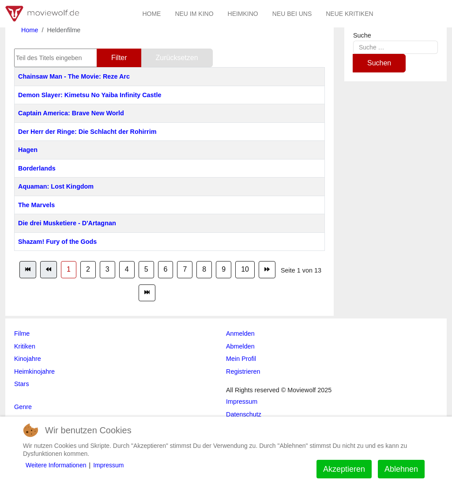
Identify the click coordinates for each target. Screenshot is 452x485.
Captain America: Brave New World (71, 113)
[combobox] (395, 47)
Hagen (28, 149)
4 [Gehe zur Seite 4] (127, 269)
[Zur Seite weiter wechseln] (267, 269)
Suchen (379, 63)
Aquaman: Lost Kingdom (56, 186)
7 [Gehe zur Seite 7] (185, 269)
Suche (362, 35)
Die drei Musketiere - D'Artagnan (67, 223)
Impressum (108, 465)
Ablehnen (401, 469)
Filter (119, 57)
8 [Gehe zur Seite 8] (204, 269)
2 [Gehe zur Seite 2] (88, 269)
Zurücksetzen (177, 57)
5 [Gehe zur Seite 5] (146, 269)
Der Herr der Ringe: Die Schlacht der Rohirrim (87, 131)
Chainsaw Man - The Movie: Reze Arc (74, 76)
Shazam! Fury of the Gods (57, 241)
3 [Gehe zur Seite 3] (107, 269)
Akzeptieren (344, 469)
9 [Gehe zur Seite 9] (224, 269)
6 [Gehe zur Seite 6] (166, 269)
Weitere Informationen (56, 465)
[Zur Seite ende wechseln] (147, 292)
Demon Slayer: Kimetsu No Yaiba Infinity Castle (89, 95)
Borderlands (37, 168)
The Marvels (36, 204)
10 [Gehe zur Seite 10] (245, 269)
